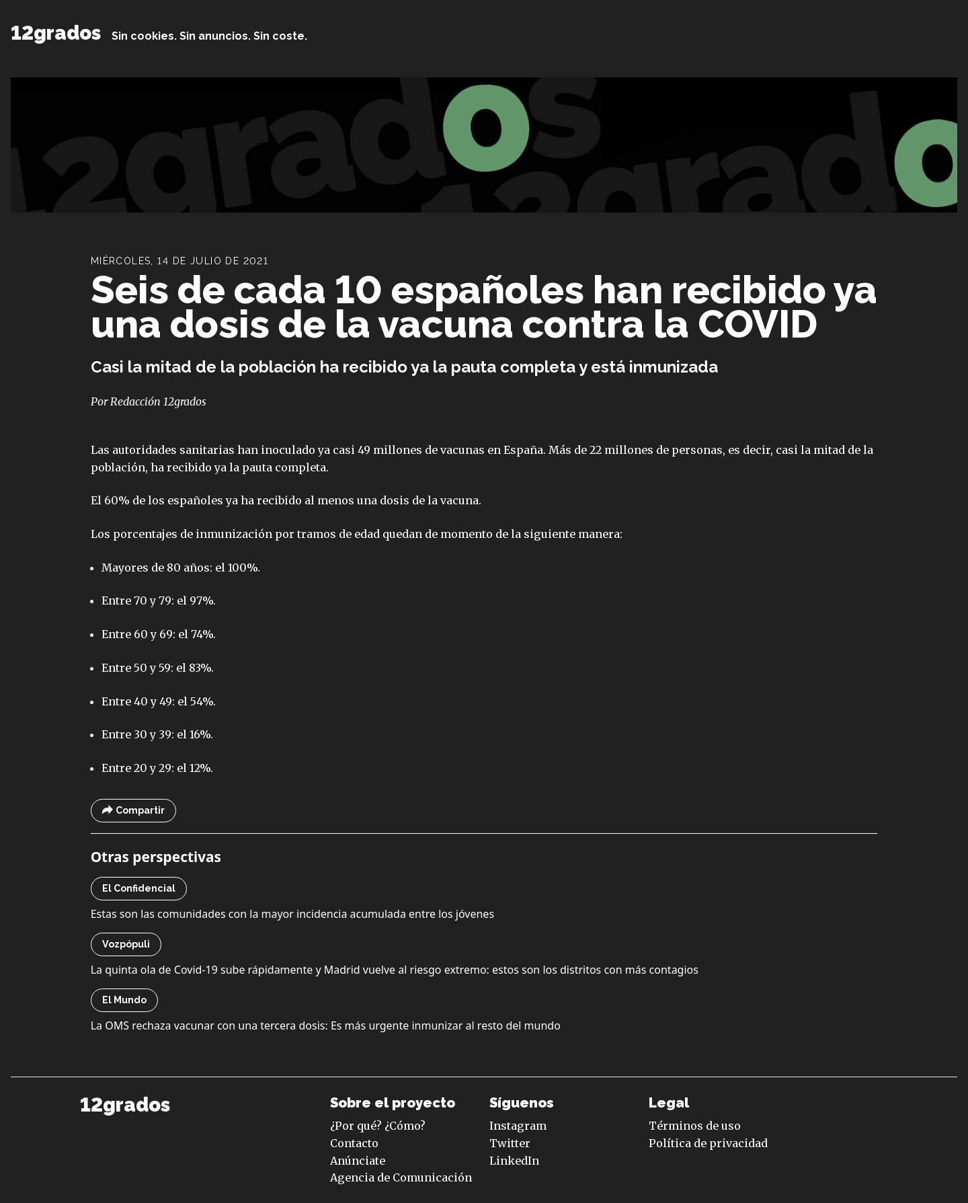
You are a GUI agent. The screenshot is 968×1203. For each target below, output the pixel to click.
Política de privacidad (708, 1143)
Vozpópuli (126, 944)
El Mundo (124, 1000)
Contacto (354, 1143)
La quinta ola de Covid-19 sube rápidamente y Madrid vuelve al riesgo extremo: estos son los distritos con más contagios (394, 969)
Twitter (509, 1143)
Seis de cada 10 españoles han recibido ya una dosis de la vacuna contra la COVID (484, 307)
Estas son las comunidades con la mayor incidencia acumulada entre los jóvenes (292, 913)
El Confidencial (138, 888)
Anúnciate (357, 1160)
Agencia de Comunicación (401, 1177)
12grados (56, 33)
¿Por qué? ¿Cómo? (378, 1125)
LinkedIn (514, 1160)
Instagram (518, 1125)
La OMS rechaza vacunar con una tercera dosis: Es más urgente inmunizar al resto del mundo (326, 1025)
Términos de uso (695, 1125)
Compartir (133, 810)
